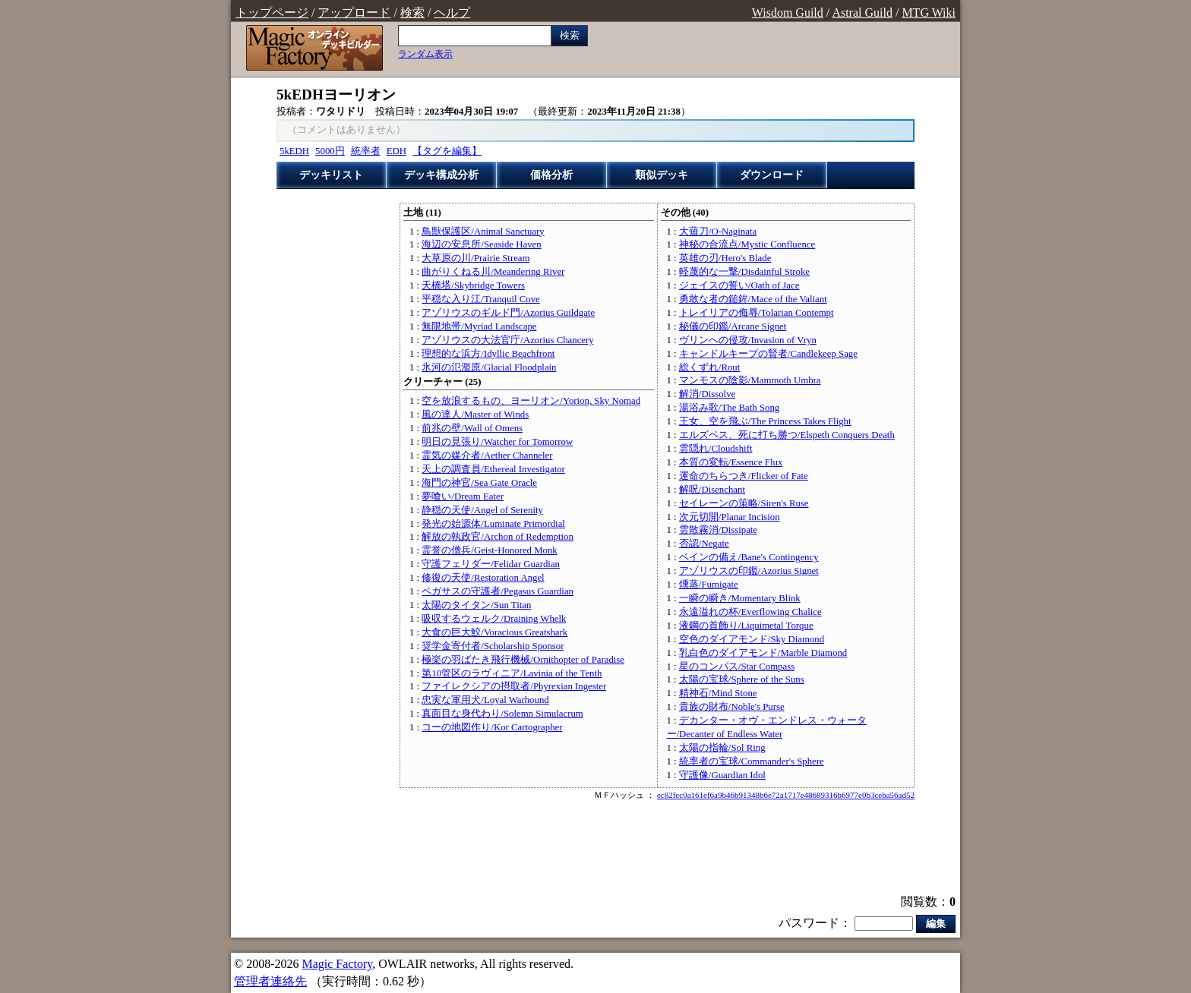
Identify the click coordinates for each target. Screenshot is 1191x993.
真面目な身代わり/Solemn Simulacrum (502, 713)
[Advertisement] (595, 849)
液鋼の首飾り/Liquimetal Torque (746, 625)
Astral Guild (862, 12)
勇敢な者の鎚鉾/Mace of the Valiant (753, 299)
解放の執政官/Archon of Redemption (497, 536)
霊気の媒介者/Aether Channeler (487, 455)
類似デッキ (661, 175)
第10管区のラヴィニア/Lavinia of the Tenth (512, 673)
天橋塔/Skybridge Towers (473, 285)
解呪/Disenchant (712, 489)
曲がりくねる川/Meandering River (493, 271)
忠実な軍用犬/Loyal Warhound (485, 700)
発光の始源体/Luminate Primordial (493, 524)
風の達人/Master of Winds (475, 414)
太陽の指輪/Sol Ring (722, 747)
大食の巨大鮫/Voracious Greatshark (494, 632)
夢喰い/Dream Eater (463, 496)
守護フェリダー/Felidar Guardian (491, 564)
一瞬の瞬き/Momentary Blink (740, 598)
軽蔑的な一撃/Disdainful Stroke (744, 271)
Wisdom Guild (787, 12)
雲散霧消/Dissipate (718, 530)
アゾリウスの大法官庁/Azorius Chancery (507, 340)
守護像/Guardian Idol (722, 775)
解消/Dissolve (707, 394)
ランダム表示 (425, 54)
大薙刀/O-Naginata (718, 231)
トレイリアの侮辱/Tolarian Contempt (756, 312)
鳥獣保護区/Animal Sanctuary (483, 231)
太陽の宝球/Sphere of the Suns (741, 679)
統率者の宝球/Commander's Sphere (751, 761)
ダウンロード (772, 175)
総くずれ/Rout (709, 367)
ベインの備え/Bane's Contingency (749, 557)
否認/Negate (704, 543)
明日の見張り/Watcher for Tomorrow (497, 442)
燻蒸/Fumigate (708, 584)
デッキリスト (331, 175)
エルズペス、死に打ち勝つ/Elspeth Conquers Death (787, 435)
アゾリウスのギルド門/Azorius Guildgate (508, 312)
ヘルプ (452, 12)
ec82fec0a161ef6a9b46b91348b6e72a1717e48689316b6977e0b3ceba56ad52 (786, 794)
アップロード (353, 12)
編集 (936, 923)
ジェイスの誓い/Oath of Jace (739, 285)
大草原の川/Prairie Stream (475, 258)
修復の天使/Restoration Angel (483, 577)
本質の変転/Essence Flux (730, 462)
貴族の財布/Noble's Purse (732, 706)
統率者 (366, 151)
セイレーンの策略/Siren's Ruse (744, 503)
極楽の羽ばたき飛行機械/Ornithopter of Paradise (523, 659)
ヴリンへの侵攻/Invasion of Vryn (748, 340)
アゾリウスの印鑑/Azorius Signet (749, 571)
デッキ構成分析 (441, 175)
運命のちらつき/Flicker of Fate (743, 476)
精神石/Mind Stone (718, 693)
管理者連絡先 (270, 981)
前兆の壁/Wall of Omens (472, 428)
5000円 (330, 151)
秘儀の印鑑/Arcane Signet (732, 326)
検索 (412, 12)
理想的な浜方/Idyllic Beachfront (488, 353)
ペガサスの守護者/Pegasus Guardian (497, 591)
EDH (396, 151)
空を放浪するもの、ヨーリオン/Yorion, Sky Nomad (531, 401)
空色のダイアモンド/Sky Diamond (751, 639)
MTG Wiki (929, 12)
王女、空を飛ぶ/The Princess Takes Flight (765, 421)
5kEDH (294, 151)
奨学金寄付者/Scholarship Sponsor (493, 646)
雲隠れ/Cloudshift (716, 448)
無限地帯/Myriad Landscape (479, 326)
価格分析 (551, 175)
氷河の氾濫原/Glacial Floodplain (489, 367)
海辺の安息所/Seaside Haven (481, 244)
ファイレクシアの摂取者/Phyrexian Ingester (514, 686)
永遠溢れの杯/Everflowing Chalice (750, 612)
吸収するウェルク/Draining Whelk (494, 618)
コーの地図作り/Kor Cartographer (492, 727)
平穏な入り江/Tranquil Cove (480, 299)
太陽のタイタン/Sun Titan (476, 605)
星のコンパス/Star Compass (737, 666)
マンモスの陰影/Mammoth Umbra (750, 380)
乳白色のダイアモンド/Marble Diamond (763, 653)
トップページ (271, 12)
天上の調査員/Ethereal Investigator (493, 469)
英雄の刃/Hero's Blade (725, 258)
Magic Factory (337, 963)
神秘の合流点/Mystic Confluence (747, 244)
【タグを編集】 (447, 151)
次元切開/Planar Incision (729, 517)
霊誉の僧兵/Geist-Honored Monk (489, 550)
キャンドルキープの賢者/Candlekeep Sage (768, 353)
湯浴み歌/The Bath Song (729, 407)
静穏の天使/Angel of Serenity (482, 510)
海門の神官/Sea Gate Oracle (479, 483)
